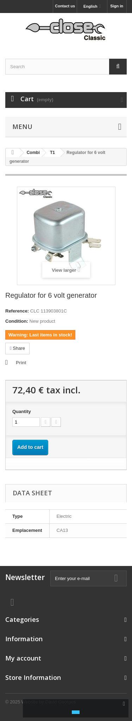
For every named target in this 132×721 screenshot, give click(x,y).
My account (23, 658)
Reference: (17, 311)
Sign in (116, 6)
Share (17, 348)
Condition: (16, 321)
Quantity (21, 411)
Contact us (65, 6)
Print (21, 362)
